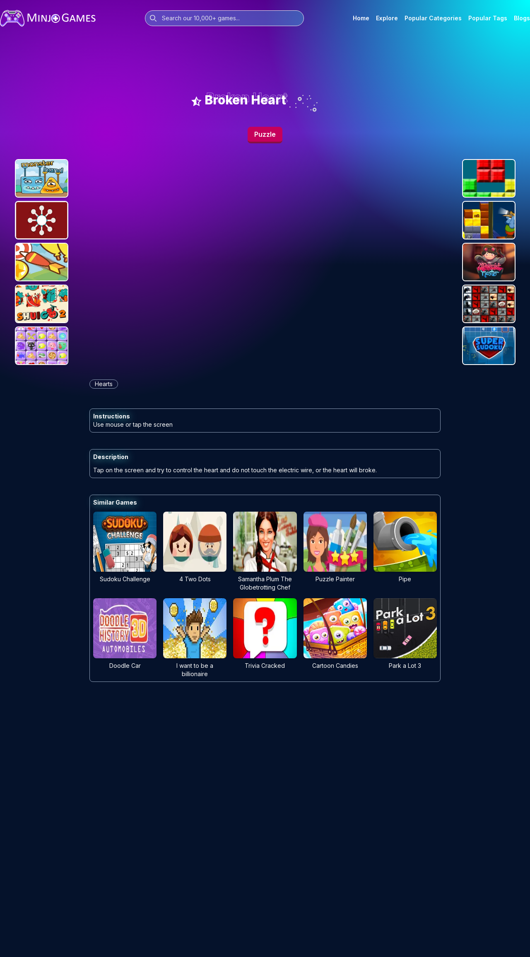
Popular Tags (487, 18)
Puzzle (265, 134)
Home (361, 18)
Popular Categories (433, 18)
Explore (387, 18)
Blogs (522, 18)
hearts (104, 383)
